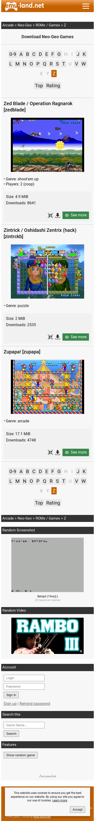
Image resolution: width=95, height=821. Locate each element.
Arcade (8, 25)
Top (39, 85)
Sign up (10, 703)
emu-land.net (42, 816)
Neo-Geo (25, 25)
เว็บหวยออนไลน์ (47, 776)
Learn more (59, 800)
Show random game (20, 755)
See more (79, 215)
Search (11, 733)
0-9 (12, 54)
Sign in (11, 695)
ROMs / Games (48, 25)
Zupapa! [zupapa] (22, 352)
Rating (53, 85)
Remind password (35, 703)
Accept (77, 809)
